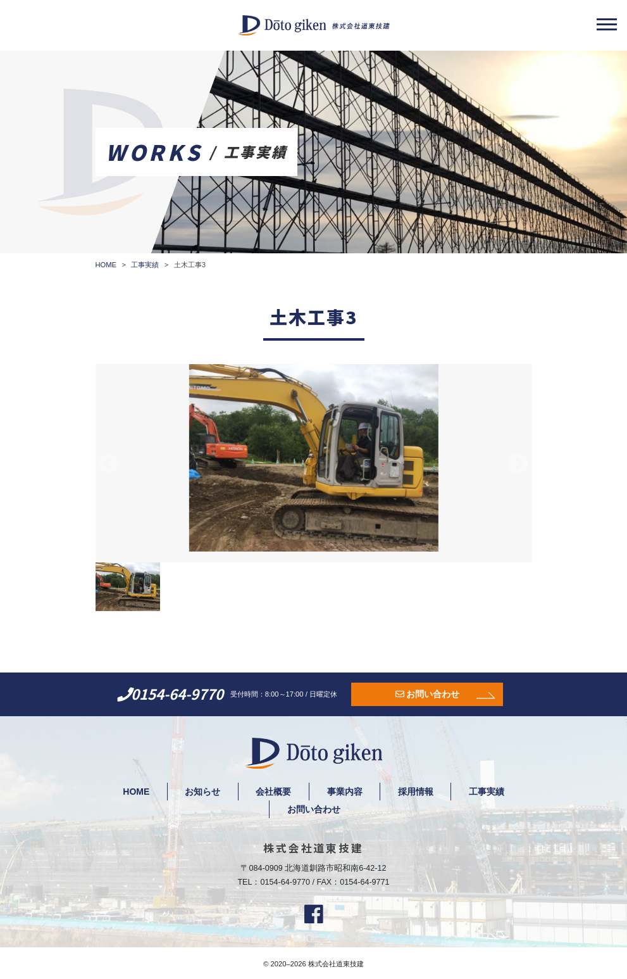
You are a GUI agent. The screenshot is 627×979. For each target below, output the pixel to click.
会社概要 (273, 791)
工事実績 (488, 791)
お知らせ (202, 791)
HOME (134, 791)
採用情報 (416, 791)
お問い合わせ (432, 694)
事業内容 (345, 791)
